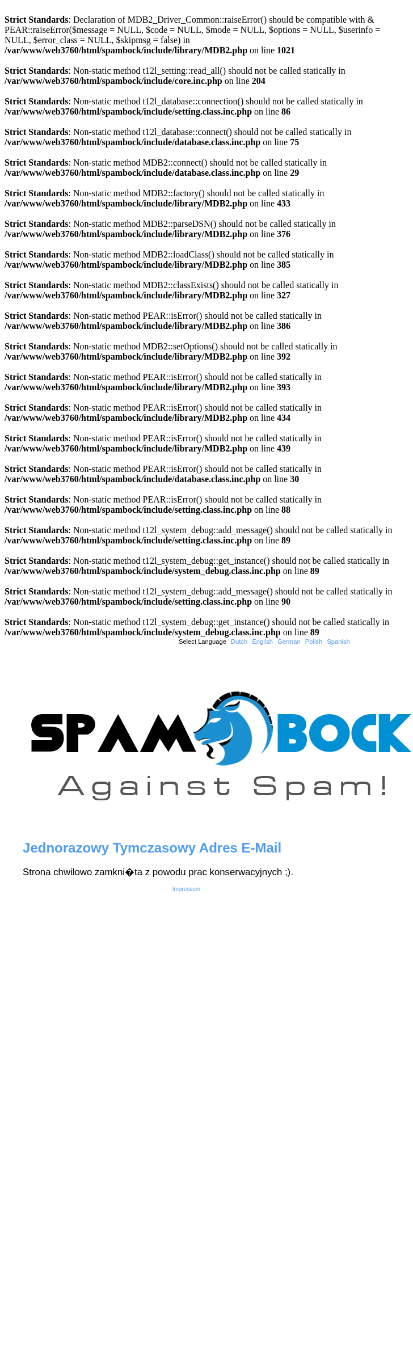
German (288, 641)
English (262, 641)
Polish (313, 641)
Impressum (186, 889)
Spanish (338, 641)
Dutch (239, 641)
